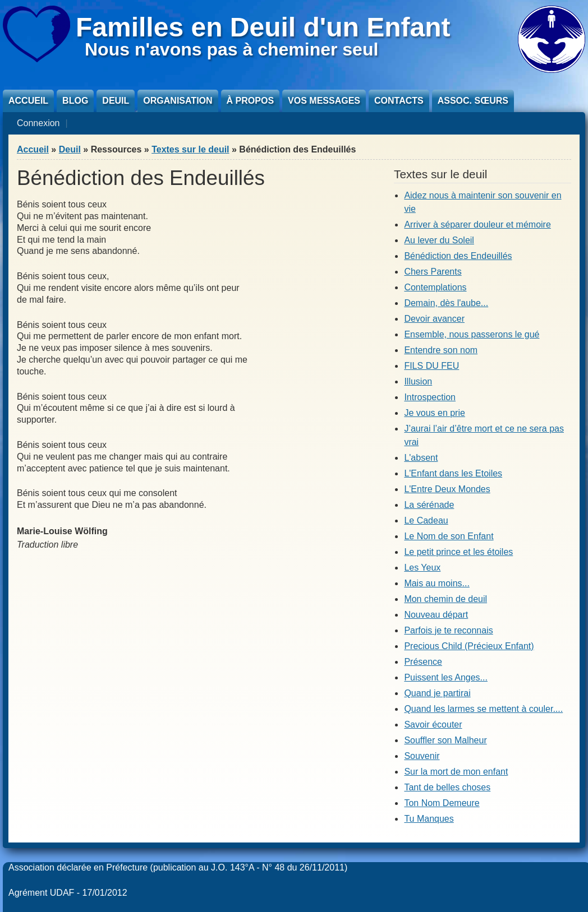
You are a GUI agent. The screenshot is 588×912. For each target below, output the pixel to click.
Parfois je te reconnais (448, 630)
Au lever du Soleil (439, 240)
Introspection (430, 397)
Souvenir (421, 756)
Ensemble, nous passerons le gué (471, 334)
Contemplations (435, 287)
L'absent (421, 457)
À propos (250, 100)
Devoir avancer (434, 318)
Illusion (418, 381)
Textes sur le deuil (190, 149)
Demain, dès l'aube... (446, 303)
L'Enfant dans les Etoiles (453, 473)
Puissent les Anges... (446, 677)
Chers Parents (432, 271)
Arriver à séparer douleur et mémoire (477, 224)
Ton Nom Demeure (441, 803)
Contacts (399, 100)
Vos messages (324, 100)
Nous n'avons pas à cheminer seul (231, 49)
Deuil (115, 100)
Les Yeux (422, 567)
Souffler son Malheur (445, 740)
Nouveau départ (436, 614)
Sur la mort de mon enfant (456, 771)
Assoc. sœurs (473, 100)
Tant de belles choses (447, 787)
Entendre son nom (440, 350)
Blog (75, 100)
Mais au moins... (436, 583)
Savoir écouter (433, 724)
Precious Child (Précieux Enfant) (469, 646)
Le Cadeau (426, 520)
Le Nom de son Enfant (448, 536)
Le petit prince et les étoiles (458, 552)
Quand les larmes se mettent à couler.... (483, 709)
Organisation (177, 100)
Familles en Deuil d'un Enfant (263, 27)
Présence (423, 661)
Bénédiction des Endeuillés (458, 256)
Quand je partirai (437, 693)
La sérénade (429, 505)
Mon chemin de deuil (445, 599)
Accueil (28, 100)
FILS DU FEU (431, 366)
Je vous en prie (434, 413)
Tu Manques (428, 818)
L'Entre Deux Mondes (447, 489)
